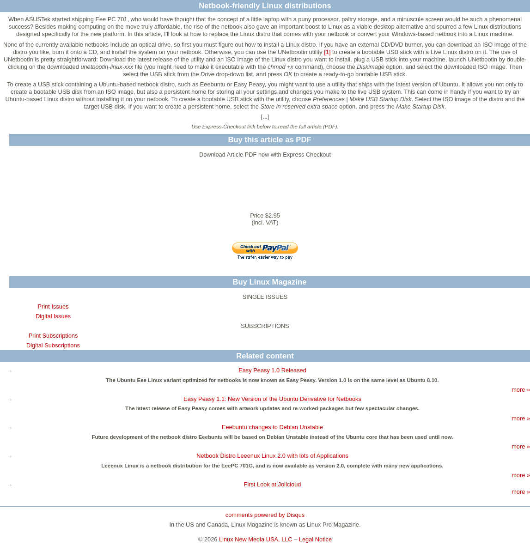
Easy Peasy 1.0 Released (272, 370)
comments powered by (265, 514)
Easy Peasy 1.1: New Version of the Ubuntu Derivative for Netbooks (272, 398)
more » (521, 389)
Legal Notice (315, 539)
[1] (327, 52)
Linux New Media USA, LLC (255, 539)
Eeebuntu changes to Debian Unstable (272, 427)
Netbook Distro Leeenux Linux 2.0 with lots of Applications (272, 455)
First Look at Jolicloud (272, 484)
